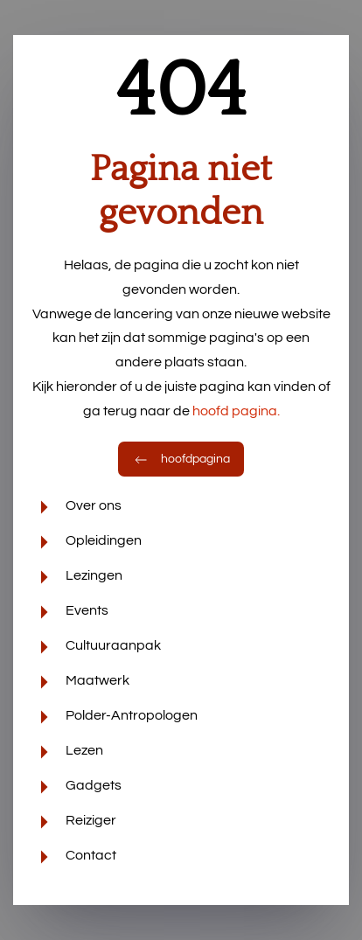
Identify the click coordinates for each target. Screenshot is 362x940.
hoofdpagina (181, 459)
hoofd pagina (236, 411)
